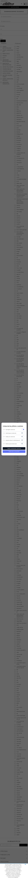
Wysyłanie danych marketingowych (13, 440)
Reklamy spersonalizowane (11, 443)
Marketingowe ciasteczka (11, 433)
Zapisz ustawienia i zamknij (14, 448)
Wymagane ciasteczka (10, 429)
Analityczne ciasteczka (10, 436)
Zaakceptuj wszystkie (14, 451)
